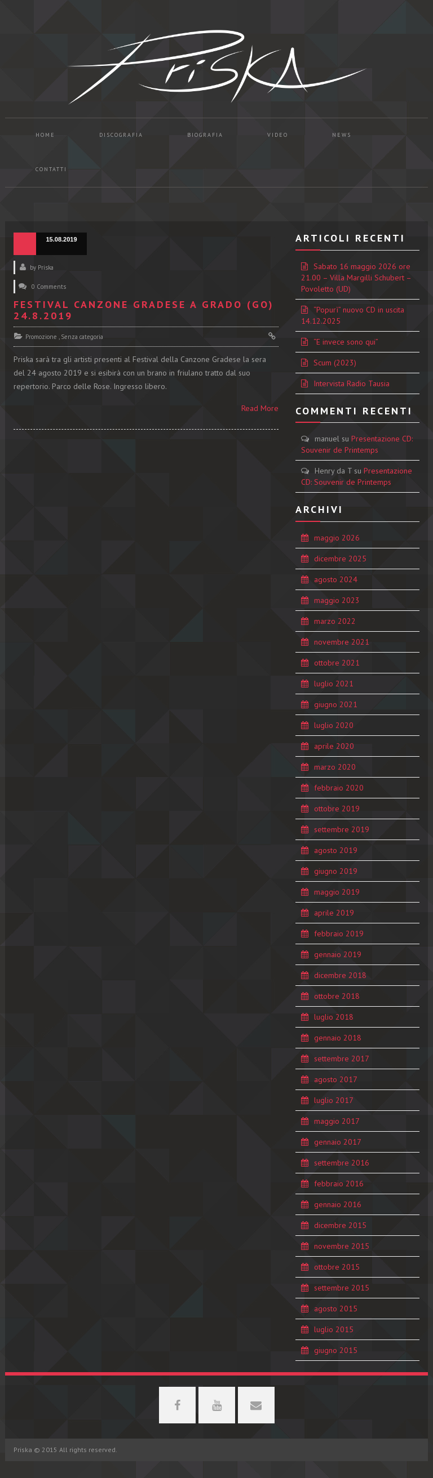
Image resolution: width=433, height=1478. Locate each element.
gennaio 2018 (337, 1038)
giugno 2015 (335, 1350)
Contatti (51, 169)
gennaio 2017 (337, 1142)
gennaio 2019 (337, 954)
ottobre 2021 (337, 663)
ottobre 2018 (337, 996)
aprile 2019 (334, 913)
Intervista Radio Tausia (351, 383)
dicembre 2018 (340, 975)
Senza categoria (82, 337)
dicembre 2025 (340, 558)
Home (45, 135)
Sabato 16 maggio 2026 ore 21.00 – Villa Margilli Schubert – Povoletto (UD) (356, 277)
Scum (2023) (334, 363)
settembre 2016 (341, 1163)
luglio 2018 (334, 1017)
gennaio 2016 (337, 1204)
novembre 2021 (341, 642)
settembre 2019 (341, 829)
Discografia (121, 135)
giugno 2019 (335, 871)
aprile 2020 (334, 746)
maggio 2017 (337, 1121)
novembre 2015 (341, 1246)
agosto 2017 (335, 1079)
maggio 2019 (337, 892)
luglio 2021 (334, 683)
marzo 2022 (335, 621)
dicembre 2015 (340, 1225)
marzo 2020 (335, 767)
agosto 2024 (335, 579)
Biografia (205, 135)
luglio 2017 (334, 1100)
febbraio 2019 (339, 933)
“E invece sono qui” (345, 342)
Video (277, 135)
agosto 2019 (335, 850)
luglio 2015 (334, 1329)
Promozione (41, 337)
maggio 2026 (337, 538)
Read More (260, 408)
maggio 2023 (337, 600)
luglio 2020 (334, 725)
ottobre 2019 (337, 808)
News (341, 135)
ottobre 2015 (337, 1267)
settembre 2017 (341, 1058)
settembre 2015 (341, 1288)
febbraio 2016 (339, 1183)
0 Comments (49, 287)
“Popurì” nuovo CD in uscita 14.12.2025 (352, 315)
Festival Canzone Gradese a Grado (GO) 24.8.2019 (144, 310)
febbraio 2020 (339, 788)
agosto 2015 (335, 1308)
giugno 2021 (335, 704)
